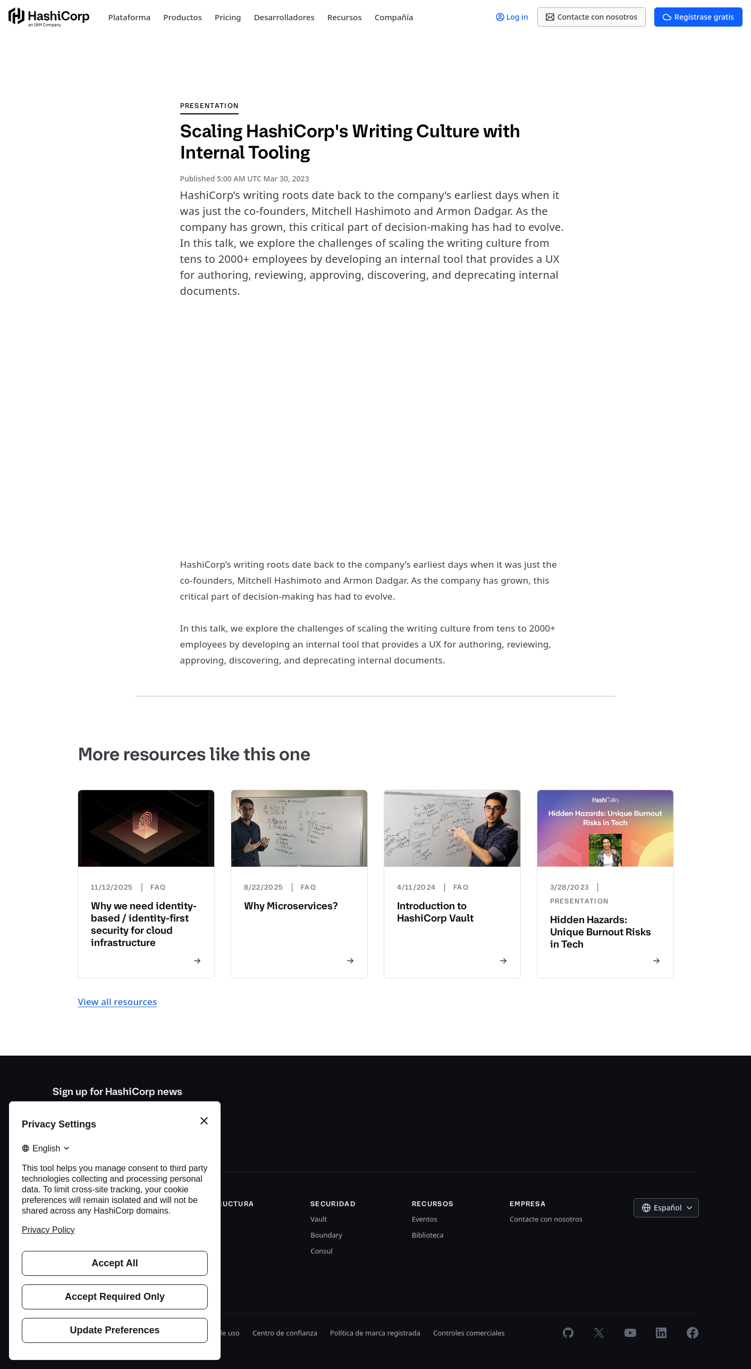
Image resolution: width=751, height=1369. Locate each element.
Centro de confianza (284, 1333)
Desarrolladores (284, 17)
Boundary (326, 1235)
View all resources (117, 1001)
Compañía (394, 17)
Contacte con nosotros (546, 1219)
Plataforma (129, 17)
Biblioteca (428, 1235)
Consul (321, 1251)
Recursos (344, 17)
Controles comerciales (469, 1333)
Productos (182, 17)
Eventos (424, 1219)
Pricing (228, 17)
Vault (318, 1219)
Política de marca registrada (375, 1333)
